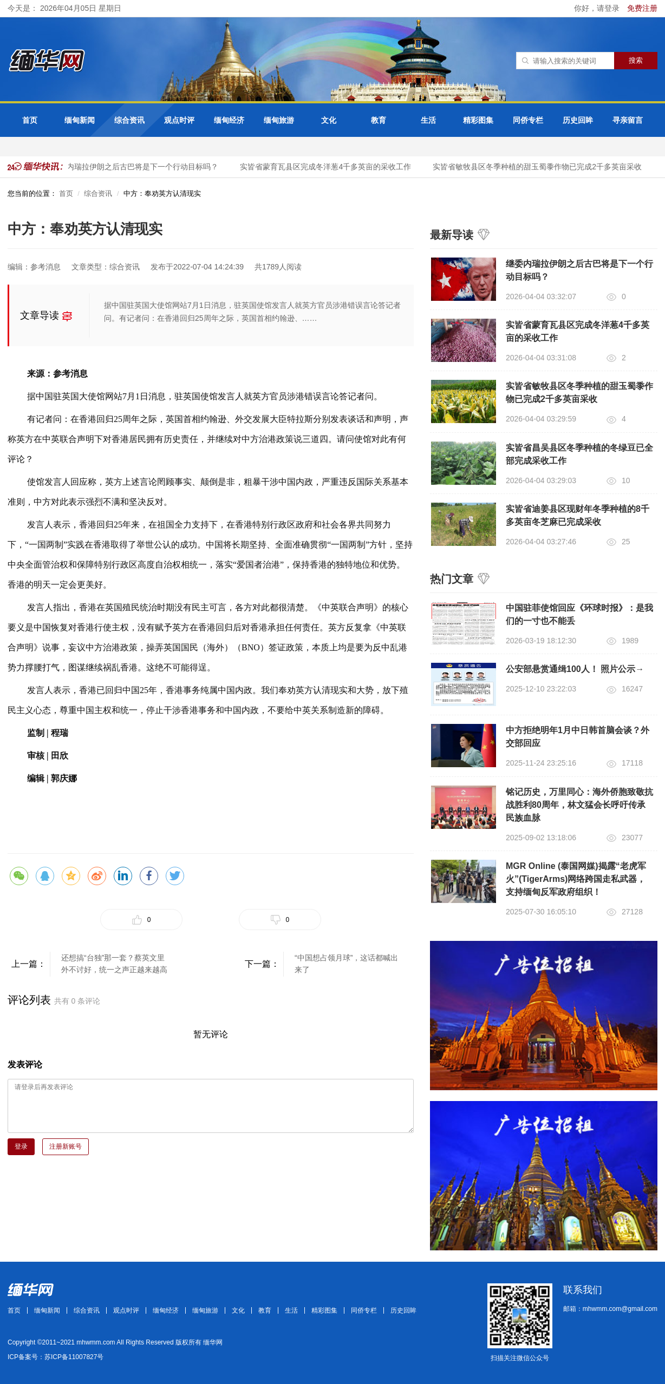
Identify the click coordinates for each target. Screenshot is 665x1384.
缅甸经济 (229, 120)
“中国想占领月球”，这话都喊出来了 (346, 963)
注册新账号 (65, 1146)
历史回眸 (578, 120)
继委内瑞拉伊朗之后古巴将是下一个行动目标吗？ (137, 166)
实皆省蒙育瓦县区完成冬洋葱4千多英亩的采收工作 (328, 166)
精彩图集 (478, 120)
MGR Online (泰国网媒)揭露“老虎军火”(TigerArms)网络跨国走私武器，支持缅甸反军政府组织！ (576, 879)
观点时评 (179, 120)
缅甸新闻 (79, 120)
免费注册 (642, 8)
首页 (29, 120)
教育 (378, 120)
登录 (21, 1146)
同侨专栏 (528, 120)
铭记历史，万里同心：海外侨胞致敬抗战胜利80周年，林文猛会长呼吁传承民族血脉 (579, 804)
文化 (328, 120)
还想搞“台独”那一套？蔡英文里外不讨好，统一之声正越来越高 (114, 963)
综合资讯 (129, 120)
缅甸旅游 (279, 120)
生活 (428, 120)
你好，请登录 (598, 8)
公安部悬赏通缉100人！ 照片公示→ (575, 669)
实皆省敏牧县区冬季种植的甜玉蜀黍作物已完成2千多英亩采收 (539, 166)
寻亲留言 (627, 120)
